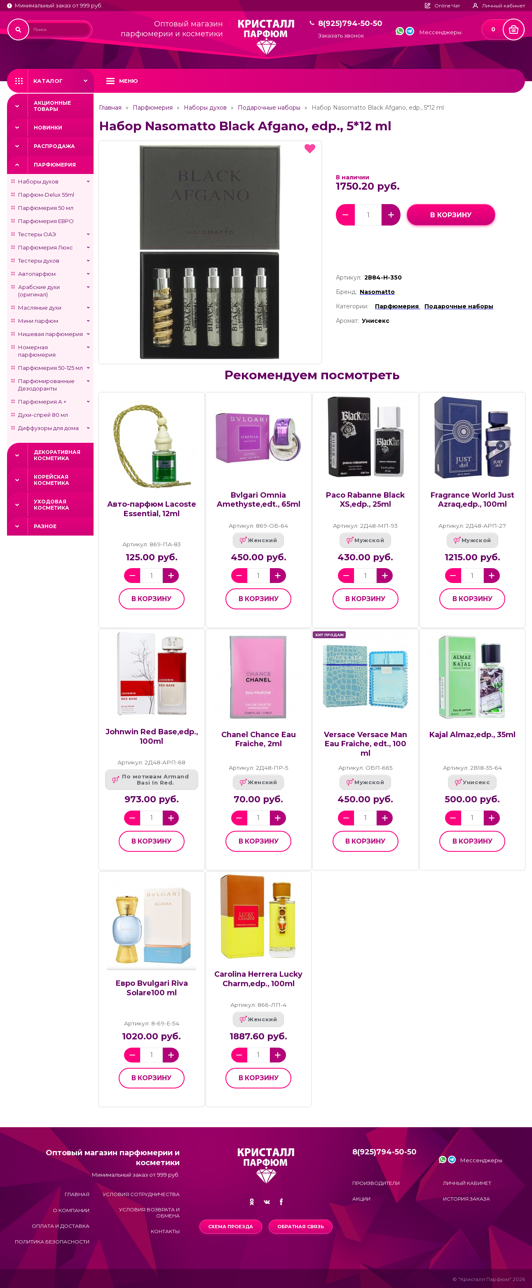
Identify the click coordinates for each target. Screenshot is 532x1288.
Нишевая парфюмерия (50, 334)
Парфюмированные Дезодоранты (46, 385)
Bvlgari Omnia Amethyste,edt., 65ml (258, 500)
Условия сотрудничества (141, 1194)
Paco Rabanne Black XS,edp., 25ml (365, 500)
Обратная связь (300, 1226)
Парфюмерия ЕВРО (46, 221)
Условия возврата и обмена (149, 1212)
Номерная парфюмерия (37, 351)
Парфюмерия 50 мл (45, 207)
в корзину (451, 215)
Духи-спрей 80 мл (43, 414)
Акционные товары (52, 106)
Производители (376, 1183)
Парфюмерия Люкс (45, 247)
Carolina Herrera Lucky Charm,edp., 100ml (258, 979)
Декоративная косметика (57, 455)
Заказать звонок (341, 36)
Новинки (48, 128)
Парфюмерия (55, 165)
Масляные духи (39, 307)
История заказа (466, 1199)
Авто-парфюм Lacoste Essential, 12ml (151, 509)
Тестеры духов (38, 260)
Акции (361, 1199)
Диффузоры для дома (48, 428)
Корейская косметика (51, 480)
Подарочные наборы (269, 107)
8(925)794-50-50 (350, 23)
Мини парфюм (38, 320)
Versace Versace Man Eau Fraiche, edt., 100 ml (365, 744)
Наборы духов (38, 181)
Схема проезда (230, 1226)
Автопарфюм (37, 273)
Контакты (165, 1231)
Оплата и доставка (60, 1226)
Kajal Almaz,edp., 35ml (472, 734)
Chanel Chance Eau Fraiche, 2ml (258, 739)
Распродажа (54, 146)
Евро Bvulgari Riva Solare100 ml (151, 988)
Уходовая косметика (51, 504)
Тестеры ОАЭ (37, 234)
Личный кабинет (467, 1183)
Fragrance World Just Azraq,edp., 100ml (472, 500)
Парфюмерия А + (42, 401)
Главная (110, 107)
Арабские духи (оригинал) (39, 291)
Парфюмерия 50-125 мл (50, 367)
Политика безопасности (52, 1242)
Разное (45, 526)
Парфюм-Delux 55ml (46, 194)
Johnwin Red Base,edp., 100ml (151, 736)
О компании (71, 1210)
